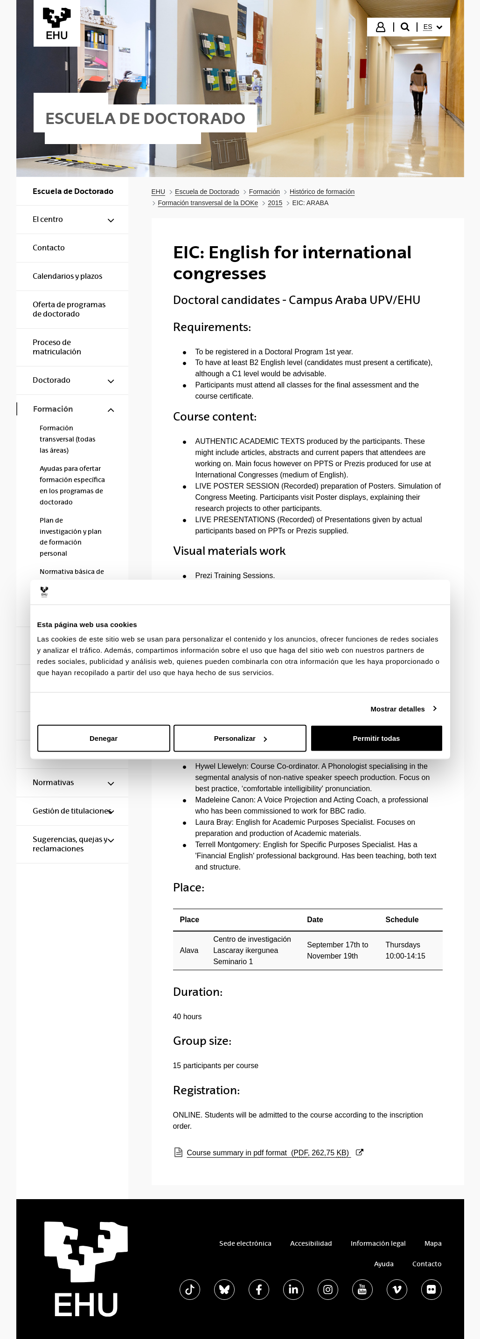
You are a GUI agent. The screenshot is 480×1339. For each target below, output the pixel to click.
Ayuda (384, 1264)
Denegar (104, 738)
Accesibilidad (311, 1243)
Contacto (427, 1264)
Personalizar (240, 738)
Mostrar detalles (397, 708)
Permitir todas (376, 738)
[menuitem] (433, 27)
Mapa (433, 1243)
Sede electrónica (245, 1243)
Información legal (378, 1243)
